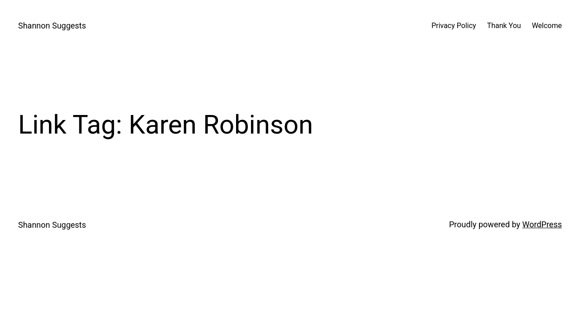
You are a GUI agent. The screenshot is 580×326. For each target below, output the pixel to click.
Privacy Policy (453, 25)
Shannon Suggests (52, 25)
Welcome (547, 25)
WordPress (542, 224)
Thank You (504, 25)
